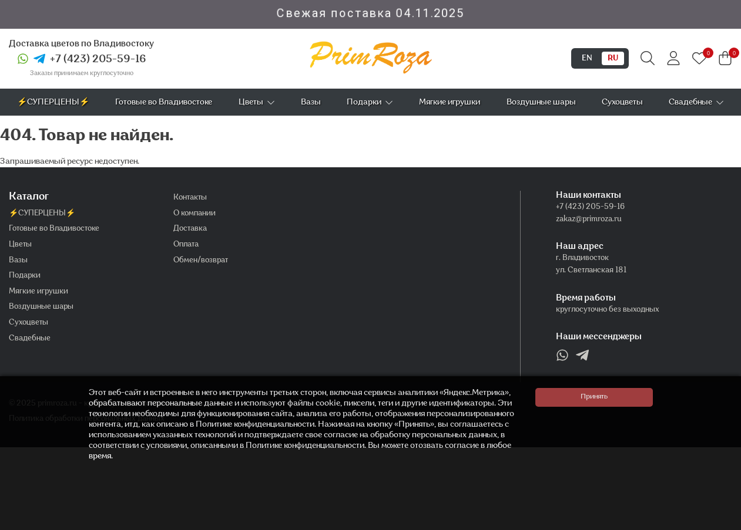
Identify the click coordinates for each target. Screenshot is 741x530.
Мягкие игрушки (449, 102)
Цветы (257, 102)
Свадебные (696, 102)
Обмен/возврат (200, 260)
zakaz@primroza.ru (589, 219)
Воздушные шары (541, 102)
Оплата (186, 244)
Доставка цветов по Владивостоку (81, 44)
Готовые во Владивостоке (163, 102)
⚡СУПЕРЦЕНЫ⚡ (53, 102)
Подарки (370, 102)
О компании (194, 213)
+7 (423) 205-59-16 (98, 60)
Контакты (190, 197)
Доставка (190, 228)
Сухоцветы (622, 102)
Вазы (311, 102)
